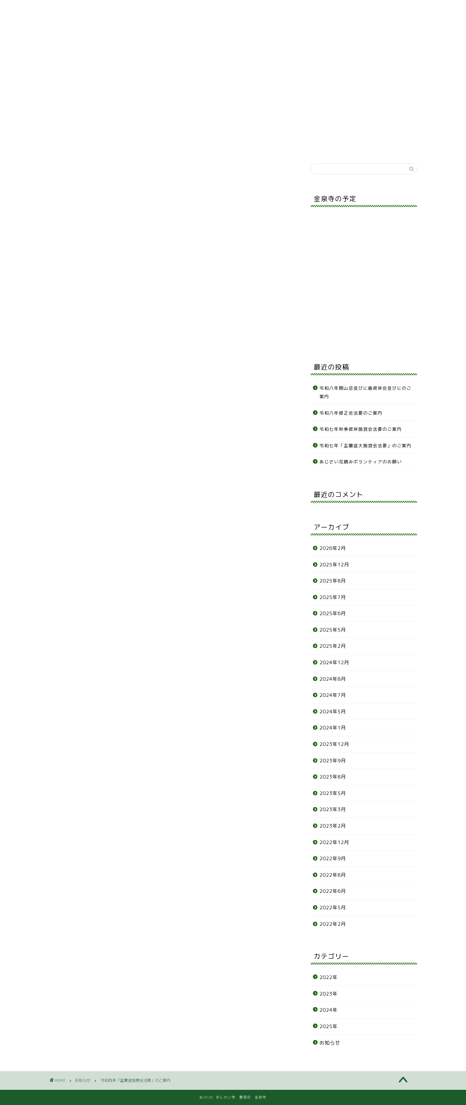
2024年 (328, 1010)
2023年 (328, 993)
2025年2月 (332, 646)
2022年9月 (332, 858)
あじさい (210, 34)
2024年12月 (334, 662)
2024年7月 (332, 695)
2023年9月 (332, 760)
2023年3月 (332, 809)
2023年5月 (332, 793)
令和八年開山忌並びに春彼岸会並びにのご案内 (365, 392)
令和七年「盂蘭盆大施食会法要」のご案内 (365, 445)
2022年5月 (332, 907)
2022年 (328, 977)
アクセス (302, 34)
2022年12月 (334, 842)
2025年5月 (332, 629)
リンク (347, 34)
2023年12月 (334, 744)
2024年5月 (332, 711)
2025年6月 (332, 613)
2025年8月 (332, 580)
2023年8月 (332, 776)
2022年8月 (332, 875)
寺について (118, 34)
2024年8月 (332, 679)
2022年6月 (332, 891)
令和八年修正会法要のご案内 (350, 413)
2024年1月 (332, 727)
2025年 (328, 1026)
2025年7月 (332, 597)
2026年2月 (332, 548)
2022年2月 (332, 924)
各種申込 (256, 34)
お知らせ (72, 34)
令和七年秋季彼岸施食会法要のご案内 (363, 429)
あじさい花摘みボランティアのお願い (360, 462)
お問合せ (393, 34)
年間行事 (164, 34)
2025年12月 (334, 564)
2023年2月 (332, 825)
